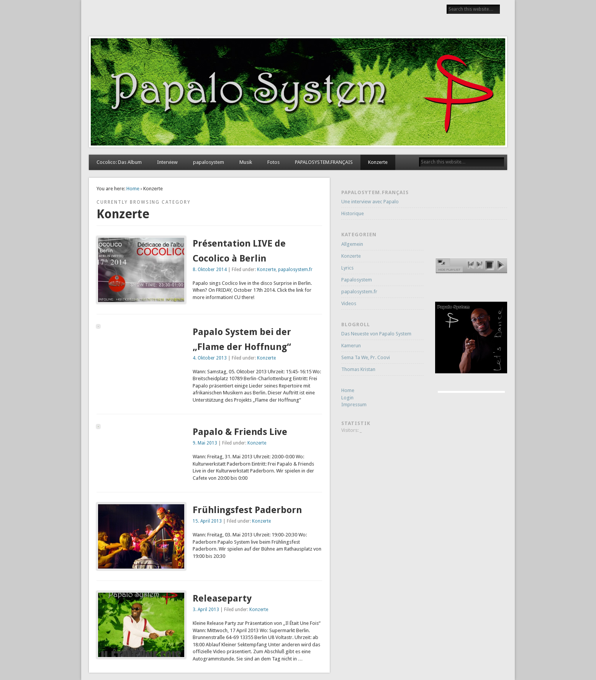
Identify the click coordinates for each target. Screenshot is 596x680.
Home (132, 188)
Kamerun (351, 345)
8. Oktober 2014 (210, 269)
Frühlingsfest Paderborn (247, 510)
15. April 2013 (207, 521)
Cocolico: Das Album (119, 162)
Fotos (273, 162)
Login (347, 397)
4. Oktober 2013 (210, 358)
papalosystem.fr (295, 269)
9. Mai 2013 (205, 443)
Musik (245, 162)
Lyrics (347, 268)
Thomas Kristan (358, 369)
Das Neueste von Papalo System (376, 334)
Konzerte (378, 162)
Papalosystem (356, 280)
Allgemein (352, 244)
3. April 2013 (206, 609)
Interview (167, 162)
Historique (352, 213)
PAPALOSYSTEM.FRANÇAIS (324, 162)
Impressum (354, 404)
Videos (348, 303)
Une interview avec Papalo (370, 201)
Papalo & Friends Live (240, 432)
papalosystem (208, 162)
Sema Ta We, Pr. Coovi (365, 357)
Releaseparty (222, 598)
